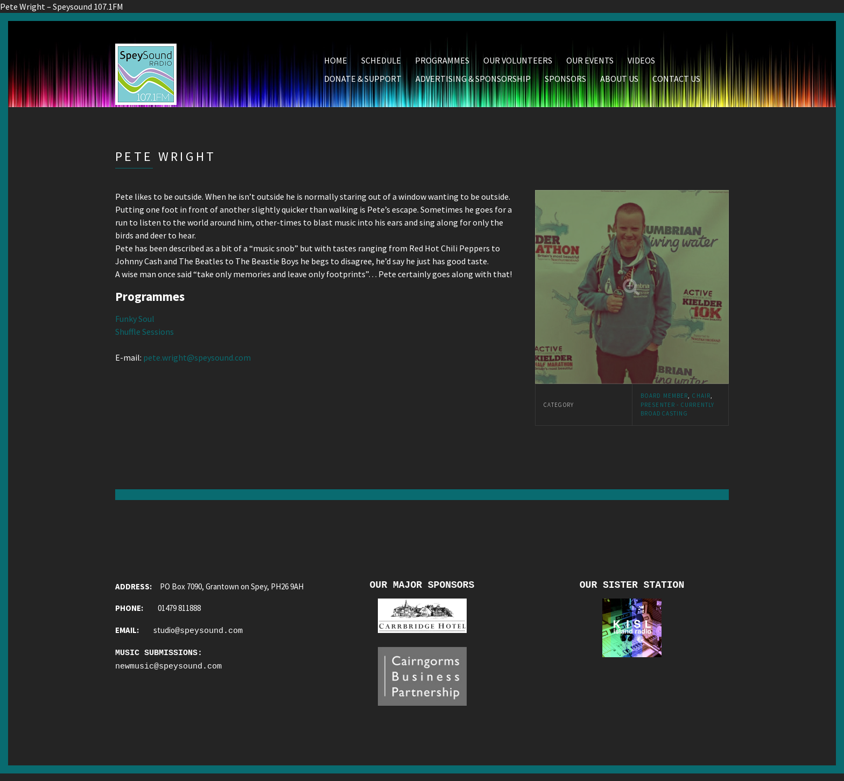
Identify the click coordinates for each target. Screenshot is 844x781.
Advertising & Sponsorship (473, 81)
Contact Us (676, 81)
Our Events (590, 63)
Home (335, 63)
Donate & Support (363, 81)
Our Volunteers (517, 63)
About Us (619, 81)
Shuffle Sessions (144, 334)
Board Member (664, 398)
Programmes (442, 63)
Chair (701, 398)
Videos (641, 63)
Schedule (381, 63)
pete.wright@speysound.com (197, 360)
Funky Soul (134, 321)
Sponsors (565, 81)
